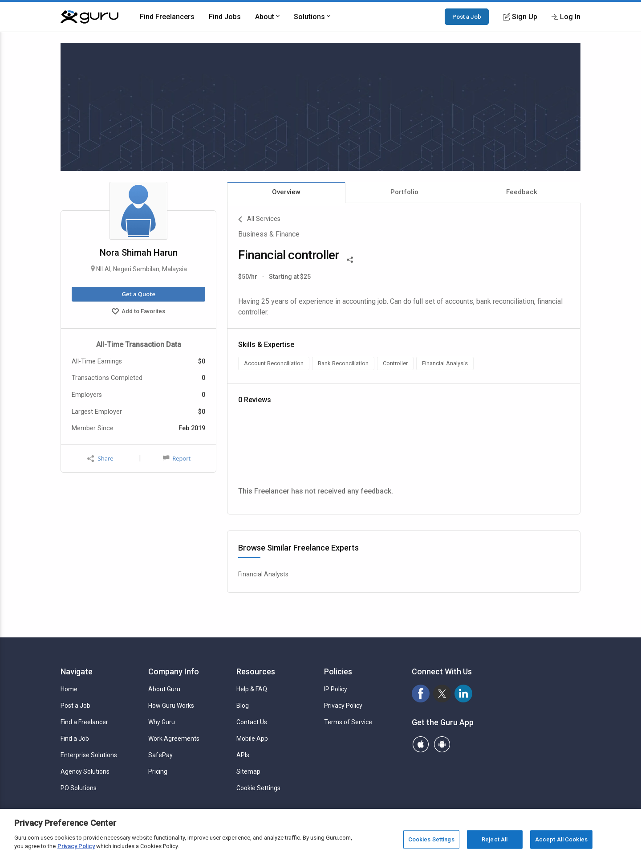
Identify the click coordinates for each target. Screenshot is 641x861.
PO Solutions (79, 788)
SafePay (160, 755)
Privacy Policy (343, 705)
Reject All (494, 839)
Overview (286, 192)
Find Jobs (225, 16)
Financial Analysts (263, 574)
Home (69, 689)
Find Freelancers (167, 16)
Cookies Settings (431, 839)
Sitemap (248, 771)
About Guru (164, 689)
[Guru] (89, 17)
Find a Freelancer (84, 722)
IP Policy (335, 689)
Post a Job (466, 16)
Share (100, 458)
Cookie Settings (258, 788)
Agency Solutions (85, 771)
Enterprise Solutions (89, 755)
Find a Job (75, 738)
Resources (255, 671)
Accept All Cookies (561, 839)
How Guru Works (171, 705)
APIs (242, 755)
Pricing (157, 771)
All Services (259, 219)
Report (177, 458)
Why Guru (161, 722)
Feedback (521, 192)
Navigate (77, 671)
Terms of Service (348, 722)
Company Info (173, 671)
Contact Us (251, 722)
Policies (338, 671)
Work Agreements (173, 738)
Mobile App (252, 738)
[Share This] (349, 259)
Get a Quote (138, 294)
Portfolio (404, 192)
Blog (242, 705)
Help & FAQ (251, 689)
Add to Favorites (138, 312)
